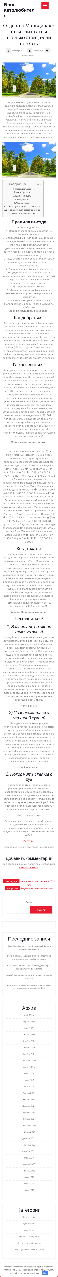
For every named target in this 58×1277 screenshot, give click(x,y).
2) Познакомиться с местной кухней (23, 210)
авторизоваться (28, 867)
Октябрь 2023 (29, 1151)
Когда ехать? (23, 199)
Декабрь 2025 (29, 1041)
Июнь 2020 (29, 1177)
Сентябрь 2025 (29, 1060)
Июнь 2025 (29, 1080)
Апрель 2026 (29, 1021)
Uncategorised (29, 1217)
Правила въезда (23, 189)
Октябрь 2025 (29, 1054)
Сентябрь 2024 (29, 1125)
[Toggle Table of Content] (36, 184)
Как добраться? (23, 192)
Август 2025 (29, 1067)
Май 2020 (29, 1183)
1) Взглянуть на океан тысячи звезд (23, 206)
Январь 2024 (29, 1132)
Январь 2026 (29, 1034)
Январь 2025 (29, 1099)
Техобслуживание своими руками (28, 1249)
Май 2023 (29, 1158)
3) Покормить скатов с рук (23, 213)
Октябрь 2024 (29, 1119)
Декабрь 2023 (29, 1138)
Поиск (29, 902)
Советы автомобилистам (29, 1243)
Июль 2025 (29, 1073)
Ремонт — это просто (29, 1236)
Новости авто (29, 1230)
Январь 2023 (29, 1170)
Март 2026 (29, 1028)
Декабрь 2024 (29, 1106)
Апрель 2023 (29, 1164)
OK (44, 1273)
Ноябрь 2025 (29, 1047)
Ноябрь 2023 (29, 1145)
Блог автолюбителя (19, 10)
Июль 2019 (29, 1190)
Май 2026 (29, 1015)
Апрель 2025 (29, 1093)
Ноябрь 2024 (29, 1112)
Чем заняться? (23, 203)
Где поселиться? (23, 196)
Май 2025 (29, 1086)
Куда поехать (29, 1223)
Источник (28, 840)
